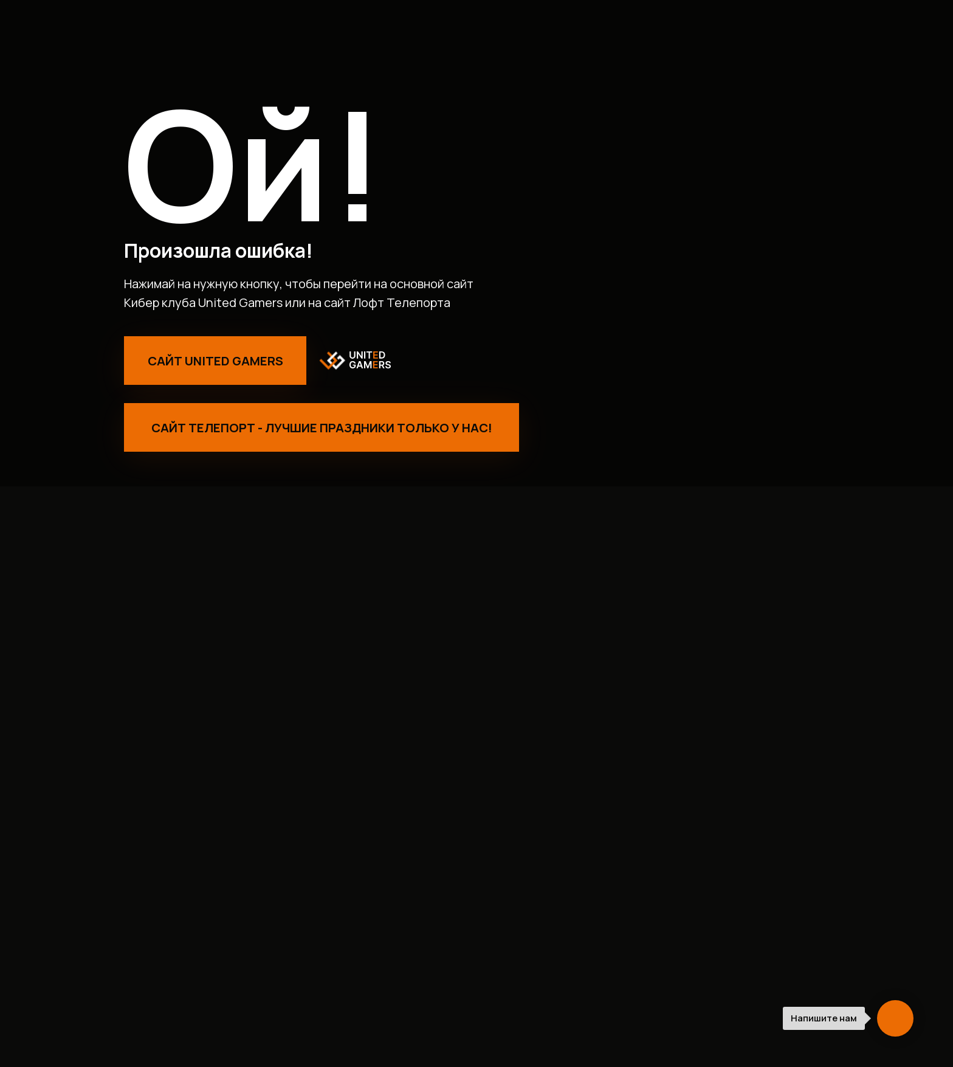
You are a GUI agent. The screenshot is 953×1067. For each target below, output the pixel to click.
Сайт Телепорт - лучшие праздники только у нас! (321, 428)
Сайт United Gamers (215, 361)
